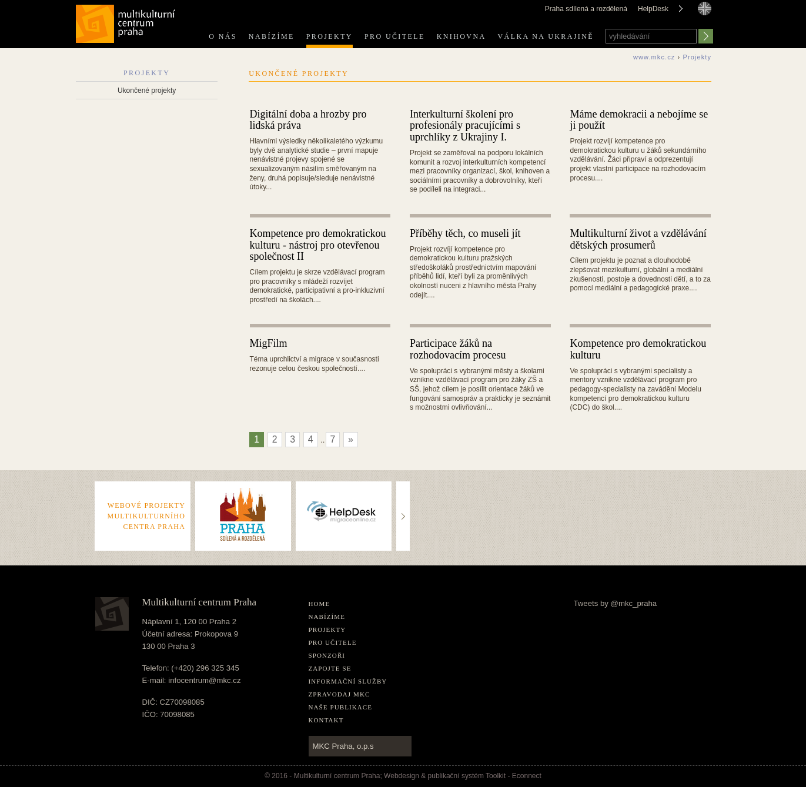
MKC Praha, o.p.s (343, 746)
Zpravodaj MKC (339, 694)
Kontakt (326, 720)
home (319, 603)
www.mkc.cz (654, 57)
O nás (223, 36)
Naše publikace (341, 707)
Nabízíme (272, 36)
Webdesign (401, 776)
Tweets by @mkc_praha (615, 603)
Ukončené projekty (147, 90)
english (704, 19)
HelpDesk (653, 9)
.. (404, 492)
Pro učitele (394, 36)
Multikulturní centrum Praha (126, 21)
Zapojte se (330, 668)
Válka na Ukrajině (546, 36)
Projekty (329, 36)
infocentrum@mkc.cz (204, 680)
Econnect (526, 776)
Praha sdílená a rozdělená (586, 9)
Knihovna (461, 36)
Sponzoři (327, 655)
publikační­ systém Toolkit (467, 776)
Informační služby (348, 681)
